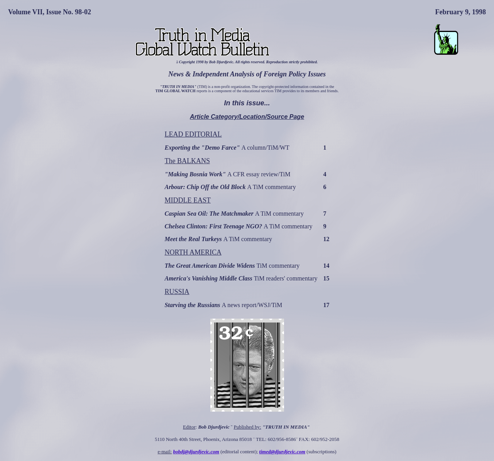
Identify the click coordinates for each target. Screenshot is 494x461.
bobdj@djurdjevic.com (196, 451)
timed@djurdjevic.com (282, 451)
